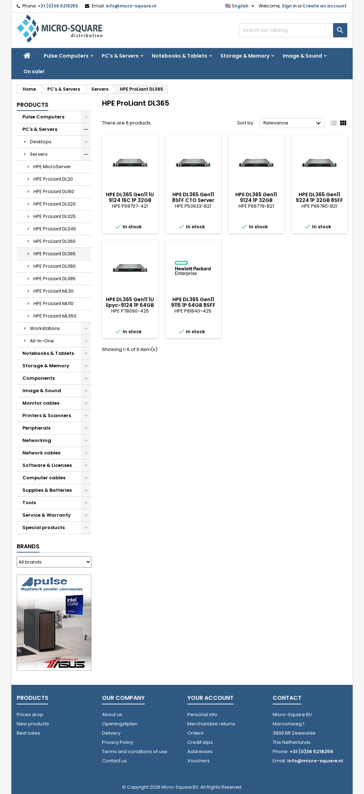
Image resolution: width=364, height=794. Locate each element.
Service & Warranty (46, 515)
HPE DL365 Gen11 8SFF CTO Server (193, 197)
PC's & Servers (120, 55)
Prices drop (30, 714)
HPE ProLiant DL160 (53, 191)
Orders (195, 733)
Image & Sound (302, 55)
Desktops (41, 141)
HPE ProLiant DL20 (53, 179)
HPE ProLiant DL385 (54, 278)
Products (32, 105)
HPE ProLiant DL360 (54, 241)
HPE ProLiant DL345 (54, 228)
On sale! (33, 71)
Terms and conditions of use (134, 751)
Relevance (293, 123)
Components (38, 378)
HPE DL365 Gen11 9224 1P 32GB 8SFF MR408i (319, 200)
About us (112, 714)
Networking (36, 440)
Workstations (45, 328)
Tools (29, 502)
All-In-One (42, 340)
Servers (39, 154)
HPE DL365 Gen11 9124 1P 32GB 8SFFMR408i (256, 200)
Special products (43, 527)
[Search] (293, 30)
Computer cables (43, 477)
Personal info (202, 714)
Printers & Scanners (46, 415)
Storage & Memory (244, 55)
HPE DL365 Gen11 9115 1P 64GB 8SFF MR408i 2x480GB (193, 305)
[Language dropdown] (240, 6)
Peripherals (36, 428)
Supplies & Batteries (47, 490)
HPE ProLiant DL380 (54, 266)
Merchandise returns (211, 723)
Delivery (111, 733)
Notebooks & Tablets (179, 55)
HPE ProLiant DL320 (54, 204)
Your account (210, 698)
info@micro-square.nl (131, 6)
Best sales (28, 733)
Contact (287, 698)
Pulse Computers (66, 55)
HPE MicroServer (52, 166)
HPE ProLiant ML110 (53, 303)
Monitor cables (40, 403)
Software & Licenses (47, 465)
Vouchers (198, 760)
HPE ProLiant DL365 (54, 253)
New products (33, 723)
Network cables (41, 452)
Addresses (200, 751)
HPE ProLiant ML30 (53, 291)
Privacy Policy (117, 742)
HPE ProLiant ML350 (54, 316)
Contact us (114, 760)
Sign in (289, 6)
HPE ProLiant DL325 (54, 216)
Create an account (325, 6)
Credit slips (200, 742)
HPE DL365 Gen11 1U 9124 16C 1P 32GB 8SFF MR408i (130, 200)
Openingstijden (120, 723)
